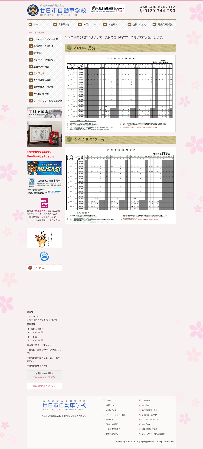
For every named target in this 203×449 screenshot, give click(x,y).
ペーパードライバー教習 (45, 39)
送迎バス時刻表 (41, 66)
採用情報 (37, 53)
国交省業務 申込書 (43, 87)
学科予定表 (39, 73)
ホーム (37, 24)
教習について (90, 24)
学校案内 (112, 24)
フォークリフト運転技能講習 (47, 100)
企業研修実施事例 (42, 80)
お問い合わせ (139, 24)
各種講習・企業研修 (43, 46)
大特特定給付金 (41, 94)
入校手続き (64, 24)
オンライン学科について (45, 60)
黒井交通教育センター (167, 24)
